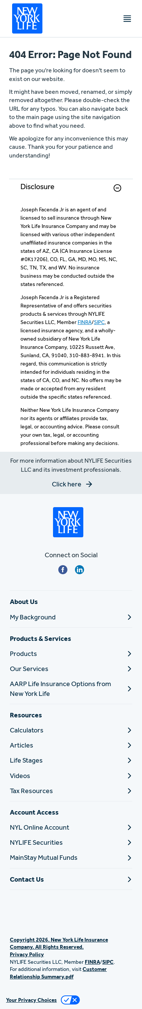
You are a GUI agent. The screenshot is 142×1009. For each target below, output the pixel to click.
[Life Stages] (71, 760)
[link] (71, 192)
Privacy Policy (27, 954)
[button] (117, 188)
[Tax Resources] (71, 790)
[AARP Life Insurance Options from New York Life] (71, 688)
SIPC (99, 322)
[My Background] (71, 617)
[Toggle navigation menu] (127, 18)
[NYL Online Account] (71, 827)
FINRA (85, 322)
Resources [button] (26, 715)
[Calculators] (71, 730)
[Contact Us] (71, 879)
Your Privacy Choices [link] (31, 1000)
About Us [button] (24, 601)
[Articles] (71, 745)
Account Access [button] (34, 812)
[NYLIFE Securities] (71, 842)
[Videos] (71, 775)
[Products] (71, 653)
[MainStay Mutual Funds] (71, 857)
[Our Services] (71, 668)
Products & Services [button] (40, 638)
